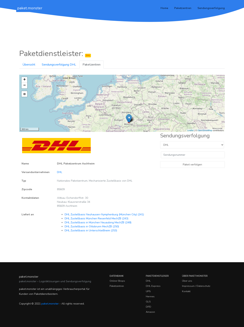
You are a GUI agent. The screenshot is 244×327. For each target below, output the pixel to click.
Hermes (150, 296)
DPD (148, 307)
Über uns (187, 281)
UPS (148, 291)
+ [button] (24, 80)
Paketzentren (182, 8)
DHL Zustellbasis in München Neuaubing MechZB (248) (98, 222)
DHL (59, 172)
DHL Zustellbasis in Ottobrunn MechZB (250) (92, 226)
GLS (148, 301)
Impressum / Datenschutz (196, 286)
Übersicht (28, 65)
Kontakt (186, 291)
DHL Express (153, 286)
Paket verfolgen (192, 164)
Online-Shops (117, 281)
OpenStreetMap (204, 130)
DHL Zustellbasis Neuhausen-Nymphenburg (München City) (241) (104, 214)
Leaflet (190, 130)
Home (164, 8)
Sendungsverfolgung (211, 8)
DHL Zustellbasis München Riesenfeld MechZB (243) (96, 218)
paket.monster (29, 8)
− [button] (24, 85)
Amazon (150, 312)
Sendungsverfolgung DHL (59, 65)
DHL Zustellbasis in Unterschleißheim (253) (91, 230)
